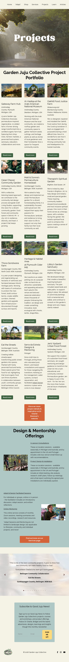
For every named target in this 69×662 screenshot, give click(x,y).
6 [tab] (34, 595)
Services (35, 4)
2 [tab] (26, 595)
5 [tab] (32, 595)
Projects (45, 4)
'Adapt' (18, 4)
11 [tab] (45, 595)
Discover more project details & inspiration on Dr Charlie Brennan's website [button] (34, 415)
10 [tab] (43, 595)
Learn (54, 4)
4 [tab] (30, 595)
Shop (26, 4)
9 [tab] (41, 595)
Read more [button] (7, 156)
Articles (63, 4)
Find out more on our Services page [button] (34, 544)
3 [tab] (28, 595)
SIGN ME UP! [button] (47, 639)
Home (9, 4)
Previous (5, 579)
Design (38, 385)
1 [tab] (24, 595)
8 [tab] (39, 595)
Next (64, 579)
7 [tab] (37, 595)
